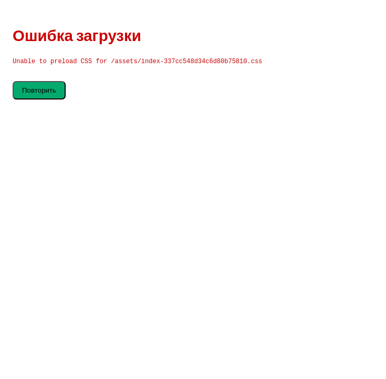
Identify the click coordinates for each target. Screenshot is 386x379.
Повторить (39, 90)
